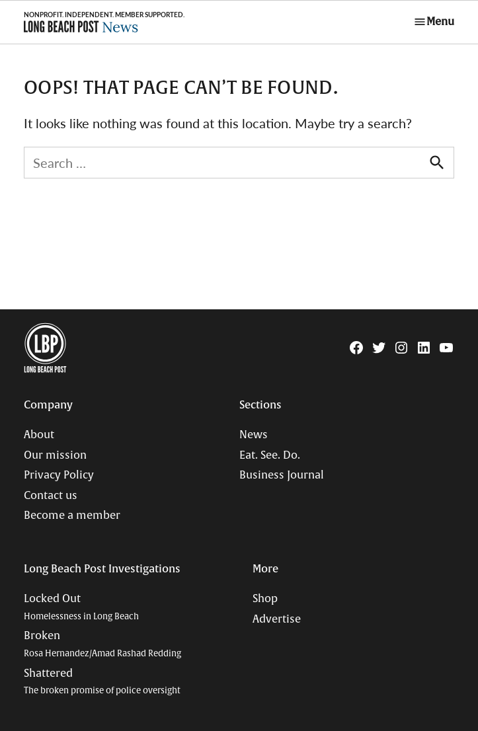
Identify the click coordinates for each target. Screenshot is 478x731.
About (39, 435)
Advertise (277, 619)
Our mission (55, 455)
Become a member (72, 515)
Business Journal (281, 475)
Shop (265, 598)
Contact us (50, 495)
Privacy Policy (59, 475)
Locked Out (81, 607)
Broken (102, 644)
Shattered (102, 682)
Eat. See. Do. (269, 455)
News (253, 435)
